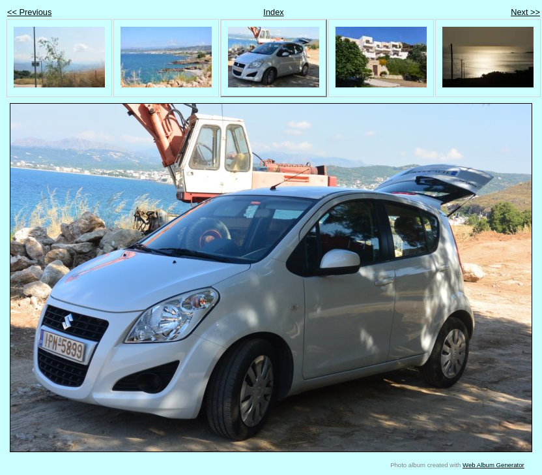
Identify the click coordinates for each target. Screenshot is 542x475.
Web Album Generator (493, 464)
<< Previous (29, 12)
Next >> (525, 12)
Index (273, 12)
